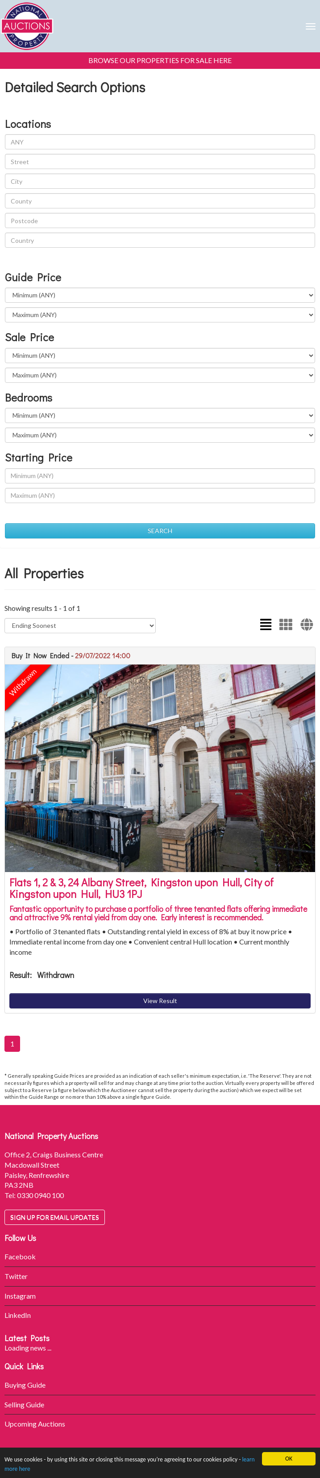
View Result (160, 1000)
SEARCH (160, 530)
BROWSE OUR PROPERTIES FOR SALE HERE (160, 60)
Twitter (16, 1276)
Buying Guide (25, 1385)
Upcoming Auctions (34, 1423)
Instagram (20, 1296)
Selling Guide (24, 1404)
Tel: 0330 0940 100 (34, 1195)
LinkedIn (17, 1315)
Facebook (20, 1256)
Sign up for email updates (54, 1217)
